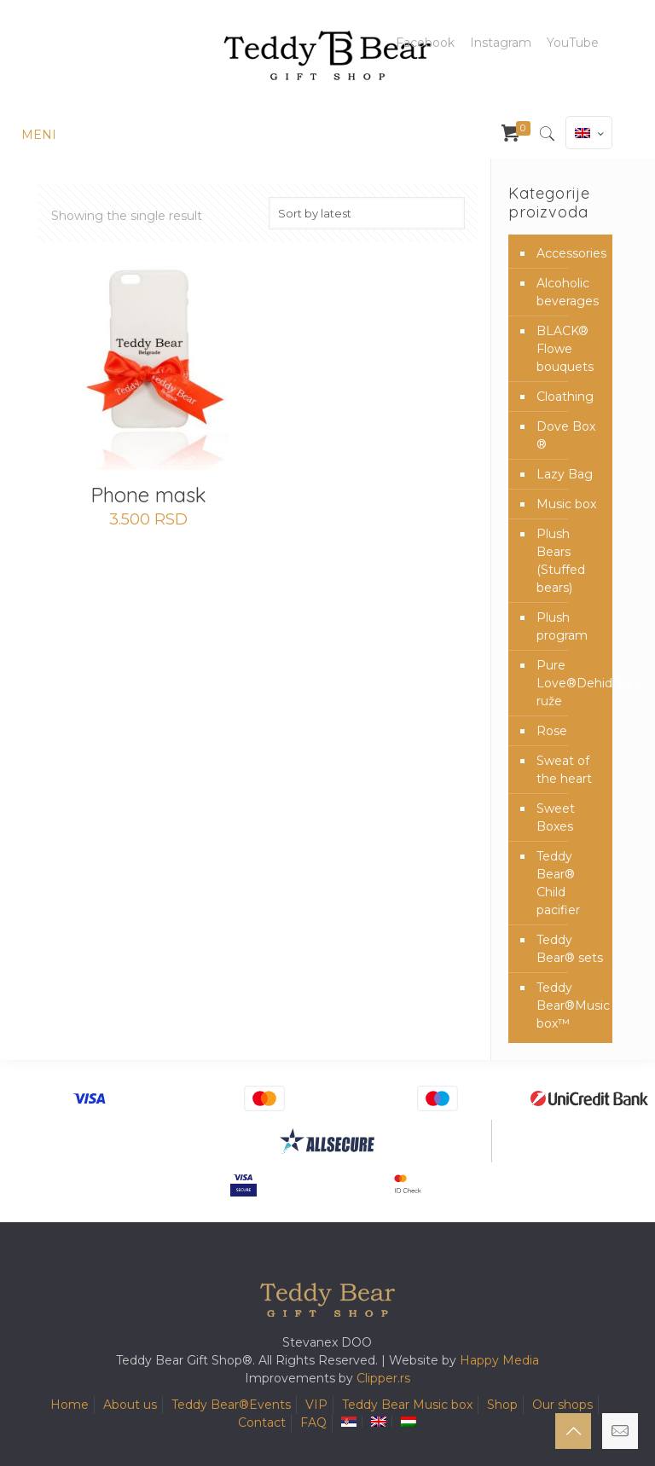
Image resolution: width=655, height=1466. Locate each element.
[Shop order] (367, 213)
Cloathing (565, 396)
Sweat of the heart (564, 769)
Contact (262, 1422)
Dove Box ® (565, 435)
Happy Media (499, 1360)
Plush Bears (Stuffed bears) (560, 560)
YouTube (573, 43)
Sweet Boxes (555, 817)
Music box (566, 504)
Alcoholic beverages (567, 292)
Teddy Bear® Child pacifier (558, 883)
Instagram (500, 43)
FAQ (313, 1422)
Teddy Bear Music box (407, 1404)
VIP (316, 1404)
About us (130, 1404)
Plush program (562, 626)
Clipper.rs (383, 1378)
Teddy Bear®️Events (231, 1404)
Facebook (425, 43)
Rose (551, 731)
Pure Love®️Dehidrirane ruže (570, 683)
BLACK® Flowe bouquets (565, 348)
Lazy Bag (564, 474)
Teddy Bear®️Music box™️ (570, 1005)
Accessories (570, 253)
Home (69, 1404)
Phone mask (148, 494)
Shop (502, 1404)
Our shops (562, 1404)
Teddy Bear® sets (569, 948)
